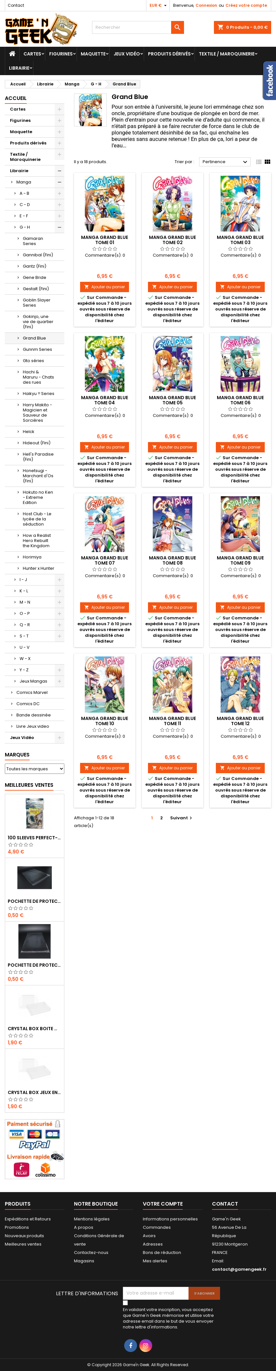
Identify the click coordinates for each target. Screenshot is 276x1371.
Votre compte (163, 1204)
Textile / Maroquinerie (226, 54)
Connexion (206, 5)
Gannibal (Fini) (38, 255)
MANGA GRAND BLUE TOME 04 (104, 400)
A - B (24, 193)
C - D (25, 205)
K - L (24, 591)
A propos (83, 1227)
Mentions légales (92, 1219)
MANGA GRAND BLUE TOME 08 (172, 560)
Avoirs (149, 1236)
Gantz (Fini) (34, 266)
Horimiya (32, 557)
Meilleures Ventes (29, 785)
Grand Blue (34, 338)
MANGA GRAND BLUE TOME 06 (240, 400)
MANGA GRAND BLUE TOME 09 (240, 560)
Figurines (61, 54)
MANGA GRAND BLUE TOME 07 (104, 560)
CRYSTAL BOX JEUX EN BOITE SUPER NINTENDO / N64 (34, 1092)
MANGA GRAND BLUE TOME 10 (104, 721)
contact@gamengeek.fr (239, 1269)
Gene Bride (34, 277)
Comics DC (28, 704)
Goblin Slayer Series (37, 302)
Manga (23, 182)
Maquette (93, 54)
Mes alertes (155, 1261)
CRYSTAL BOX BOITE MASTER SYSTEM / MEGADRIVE (34, 1028)
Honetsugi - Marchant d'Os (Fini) (38, 476)
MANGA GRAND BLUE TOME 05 (172, 400)
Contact (16, 5)
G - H (25, 227)
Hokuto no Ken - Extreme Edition (38, 497)
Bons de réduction (162, 1252)
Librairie (19, 68)
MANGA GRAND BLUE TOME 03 (240, 240)
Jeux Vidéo (127, 54)
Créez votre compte (246, 5)
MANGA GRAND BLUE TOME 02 (172, 240)
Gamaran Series (33, 241)
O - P (25, 613)
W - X (25, 659)
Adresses (153, 1244)
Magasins (84, 1261)
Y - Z (24, 670)
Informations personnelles (170, 1219)
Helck (28, 432)
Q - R (25, 625)
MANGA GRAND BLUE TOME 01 (104, 240)
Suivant (182, 818)
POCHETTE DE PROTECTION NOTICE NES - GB (34, 901)
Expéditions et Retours (28, 1219)
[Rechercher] (138, 27)
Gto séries (33, 361)
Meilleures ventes (23, 1244)
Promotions (17, 1227)
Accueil (16, 98)
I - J (23, 580)
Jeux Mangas (33, 681)
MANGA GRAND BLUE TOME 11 (172, 721)
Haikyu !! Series (38, 393)
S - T (24, 636)
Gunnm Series (37, 349)
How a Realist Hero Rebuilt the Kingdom (37, 540)
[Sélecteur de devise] (159, 5)
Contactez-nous (91, 1252)
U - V (25, 647)
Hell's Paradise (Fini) (38, 456)
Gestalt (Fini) (36, 289)
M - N (25, 602)
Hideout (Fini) (37, 443)
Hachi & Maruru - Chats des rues (38, 377)
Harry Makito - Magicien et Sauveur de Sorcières (37, 412)
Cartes (32, 54)
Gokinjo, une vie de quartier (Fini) (38, 321)
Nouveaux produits (24, 1236)
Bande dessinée (33, 715)
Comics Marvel (32, 692)
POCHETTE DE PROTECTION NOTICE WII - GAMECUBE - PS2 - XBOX (34, 965)
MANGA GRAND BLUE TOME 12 (240, 721)
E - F (24, 216)
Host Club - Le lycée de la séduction (37, 519)
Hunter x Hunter (38, 568)
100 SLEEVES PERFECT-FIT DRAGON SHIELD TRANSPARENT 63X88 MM (34, 837)
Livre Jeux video (32, 726)
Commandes (157, 1227)
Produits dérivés (169, 54)
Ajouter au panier (104, 287)
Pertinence (226, 162)
